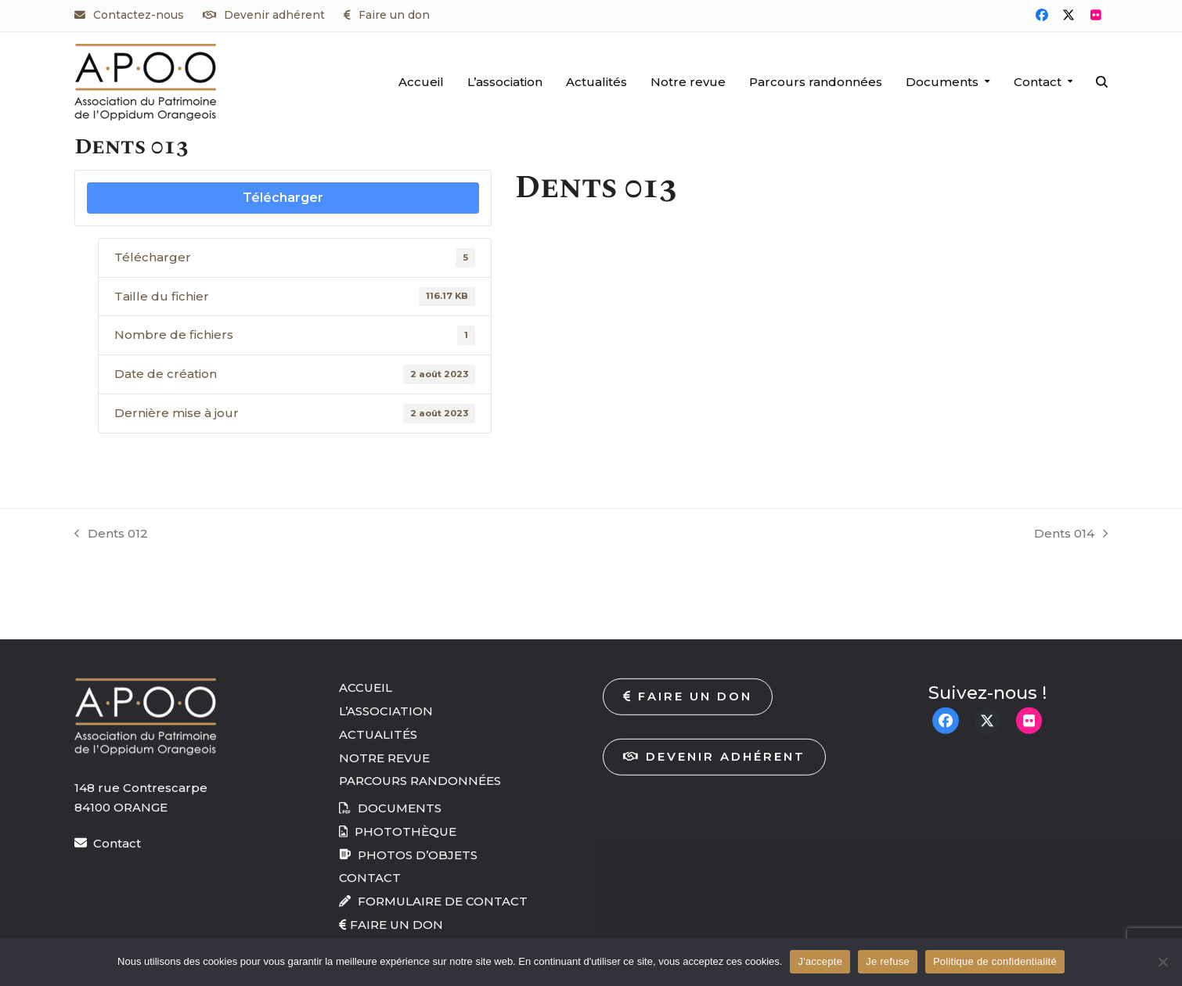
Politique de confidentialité (995, 961)
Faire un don (394, 15)
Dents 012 (111, 535)
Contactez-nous (138, 15)
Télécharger (283, 197)
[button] (1101, 82)
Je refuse (888, 961)
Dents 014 (1071, 535)
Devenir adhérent (274, 15)
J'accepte (820, 961)
